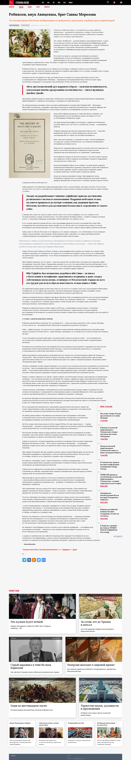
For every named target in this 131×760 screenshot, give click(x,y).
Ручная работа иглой (76, 723)
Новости (11, 7)
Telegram (65, 550)
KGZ (48, 3)
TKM (59, 3)
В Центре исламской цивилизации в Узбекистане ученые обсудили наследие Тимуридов (109, 432)
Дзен (74, 550)
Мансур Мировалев (14, 25)
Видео (30, 7)
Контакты (13, 755)
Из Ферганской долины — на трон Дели (107, 724)
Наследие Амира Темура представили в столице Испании (110, 416)
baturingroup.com (78, 758)
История (41, 25)
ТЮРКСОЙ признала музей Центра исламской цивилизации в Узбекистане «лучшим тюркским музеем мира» (111, 479)
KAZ (43, 3)
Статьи (21, 7)
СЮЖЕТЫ (47, 7)
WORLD (71, 3)
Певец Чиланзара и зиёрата (20, 723)
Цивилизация (34, 25)
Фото (38, 7)
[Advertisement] (65, 577)
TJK (54, 3)
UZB (65, 3)
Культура (47, 25)
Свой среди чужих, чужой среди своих (49, 724)
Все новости (118, 536)
